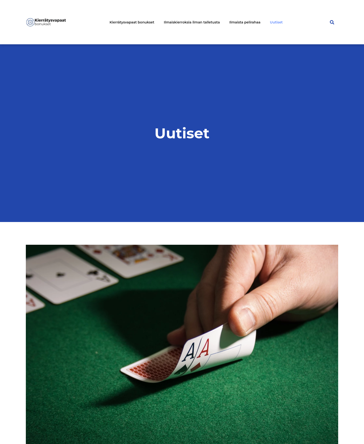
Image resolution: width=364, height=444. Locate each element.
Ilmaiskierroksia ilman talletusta (192, 22)
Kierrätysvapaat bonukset (131, 22)
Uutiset (276, 22)
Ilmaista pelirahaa (244, 22)
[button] (332, 22)
